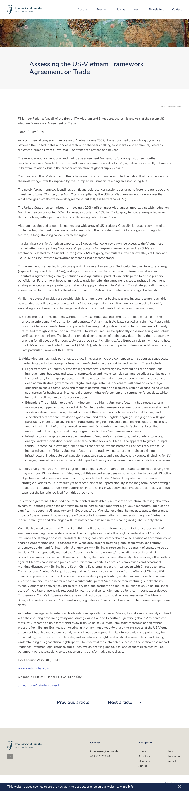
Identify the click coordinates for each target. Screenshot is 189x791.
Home (142, 751)
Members (103, 9)
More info (127, 787)
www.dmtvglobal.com (33, 668)
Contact (177, 9)
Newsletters (156, 9)
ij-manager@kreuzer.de (104, 751)
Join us (121, 9)
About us (83, 9)
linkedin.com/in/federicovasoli (39, 685)
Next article (124, 702)
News (137, 9)
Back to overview (170, 106)
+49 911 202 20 (100, 756)
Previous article (68, 702)
